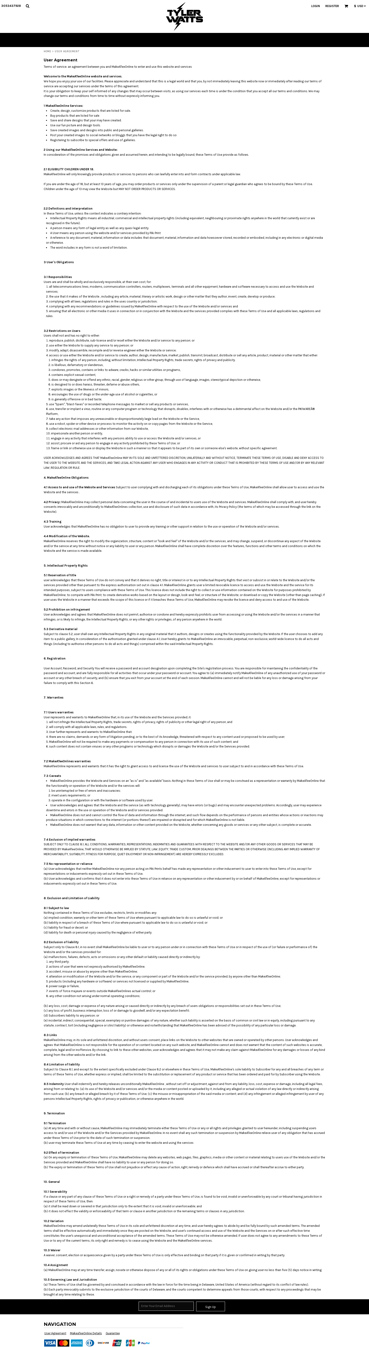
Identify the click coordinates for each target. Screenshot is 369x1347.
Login (315, 6)
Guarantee (113, 1333)
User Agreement (55, 1333)
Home (47, 51)
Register (332, 6)
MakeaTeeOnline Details (86, 1333)
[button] (27, 6)
